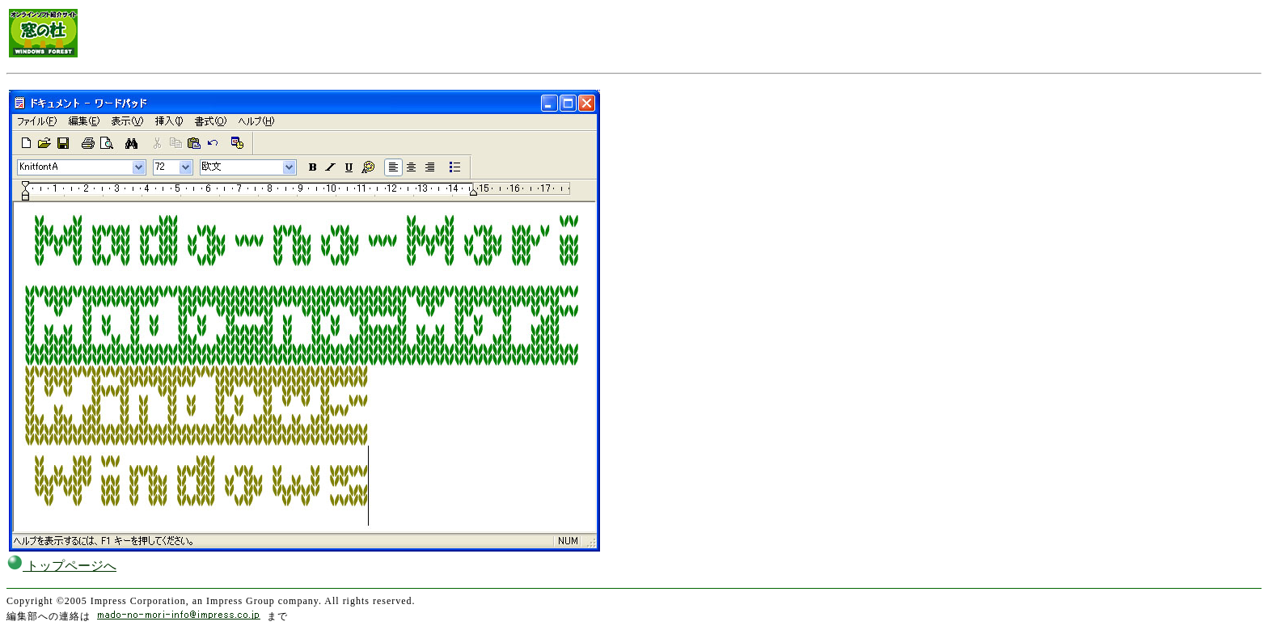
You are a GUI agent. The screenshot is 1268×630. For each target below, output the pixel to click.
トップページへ (61, 566)
